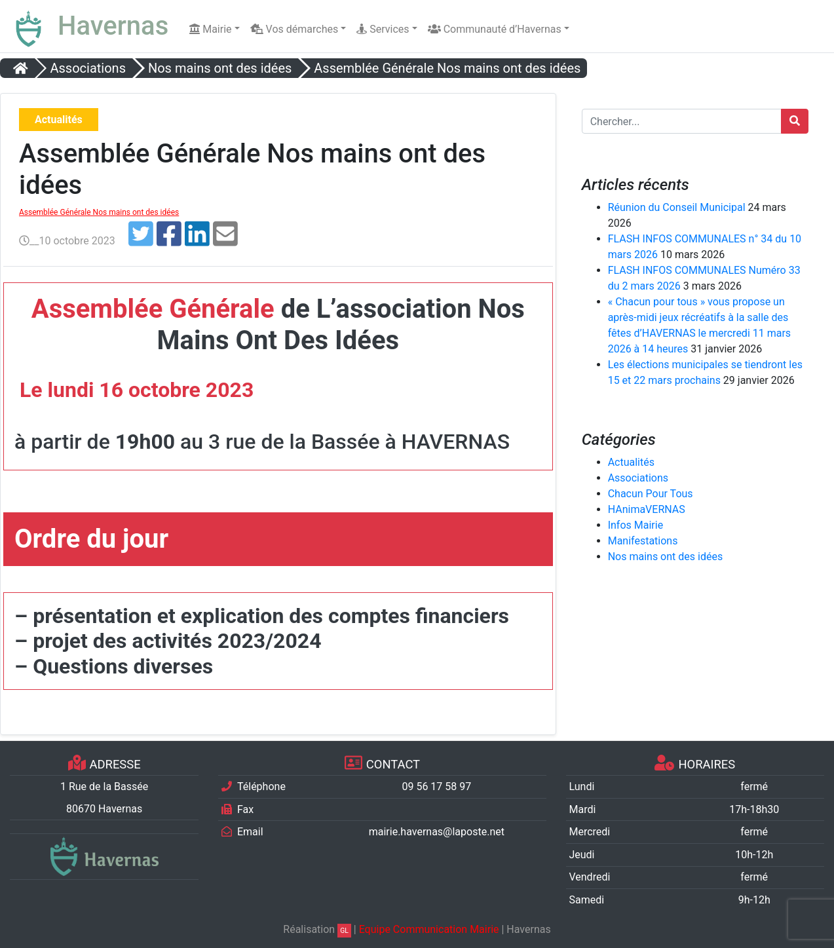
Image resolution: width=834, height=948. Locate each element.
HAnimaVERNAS (646, 509)
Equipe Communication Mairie (429, 929)
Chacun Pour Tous (650, 493)
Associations (638, 478)
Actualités (631, 462)
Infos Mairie (635, 525)
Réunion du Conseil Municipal (677, 207)
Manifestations (643, 541)
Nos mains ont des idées (665, 556)
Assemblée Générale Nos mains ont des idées (99, 212)
